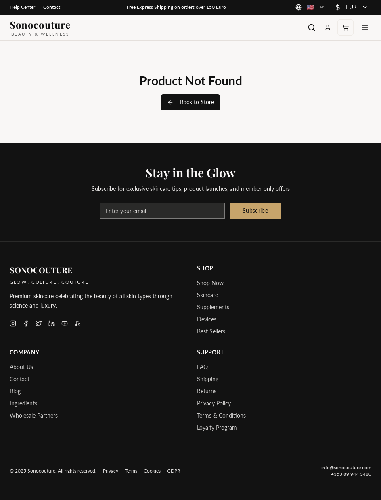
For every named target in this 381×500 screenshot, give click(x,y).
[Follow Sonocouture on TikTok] (77, 323)
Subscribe (255, 210)
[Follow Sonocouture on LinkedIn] (51, 323)
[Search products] (311, 27)
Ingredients (23, 403)
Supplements (213, 307)
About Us (21, 366)
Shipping (207, 379)
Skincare (207, 294)
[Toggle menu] (364, 27)
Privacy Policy (214, 403)
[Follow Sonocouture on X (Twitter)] (39, 323)
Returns (206, 391)
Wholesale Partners (34, 415)
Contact (51, 7)
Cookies (152, 471)
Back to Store (190, 102)
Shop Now (210, 282)
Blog (15, 391)
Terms (131, 471)
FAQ (202, 366)
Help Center (22, 7)
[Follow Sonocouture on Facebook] (26, 323)
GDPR (173, 471)
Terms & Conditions (221, 415)
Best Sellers (211, 331)
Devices (206, 319)
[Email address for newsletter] (162, 211)
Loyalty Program (217, 427)
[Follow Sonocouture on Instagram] (13, 323)
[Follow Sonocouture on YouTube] (64, 323)
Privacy (110, 471)
